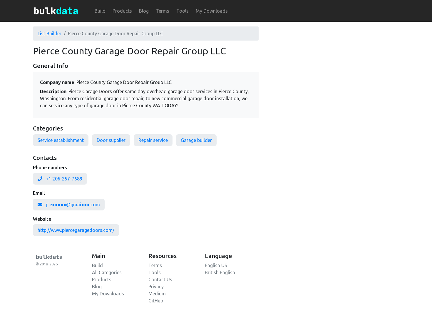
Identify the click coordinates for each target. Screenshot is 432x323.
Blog (144, 11)
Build (100, 11)
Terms (162, 11)
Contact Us (160, 279)
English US (216, 265)
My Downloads (212, 11)
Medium (157, 293)
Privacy (156, 286)
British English (220, 272)
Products (122, 11)
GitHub (155, 300)
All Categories (107, 272)
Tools (182, 11)
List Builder (49, 33)
